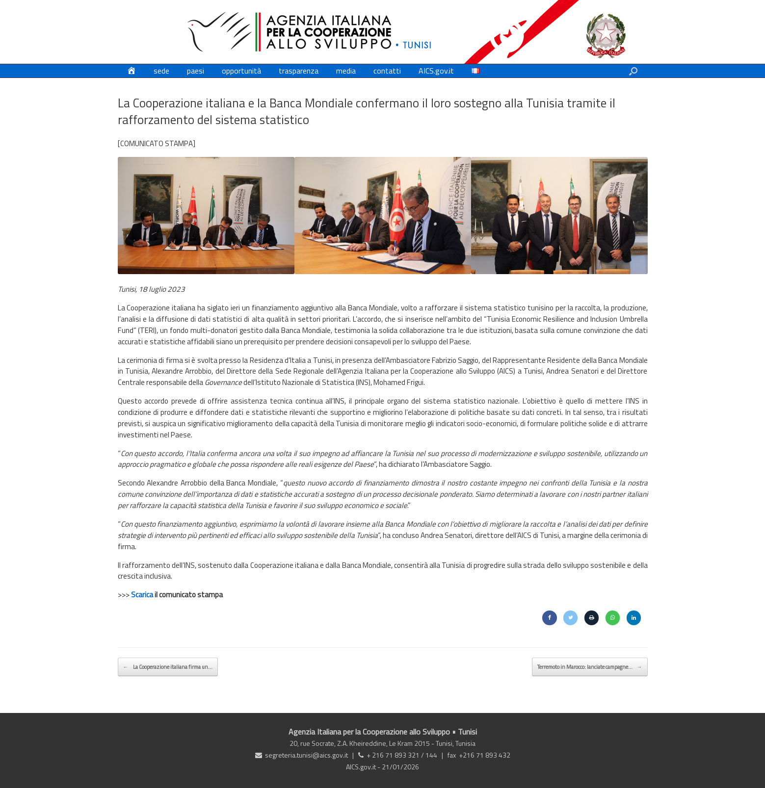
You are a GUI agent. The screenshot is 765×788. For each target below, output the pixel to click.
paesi (195, 70)
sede (161, 70)
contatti (387, 70)
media (346, 70)
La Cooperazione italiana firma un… (167, 667)
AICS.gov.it (436, 70)
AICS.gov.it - (364, 767)
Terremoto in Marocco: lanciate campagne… (589, 667)
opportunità (241, 70)
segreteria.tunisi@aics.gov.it (306, 755)
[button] (633, 70)
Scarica (142, 594)
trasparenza (298, 70)
